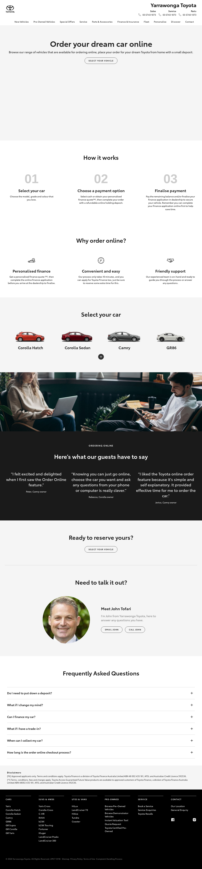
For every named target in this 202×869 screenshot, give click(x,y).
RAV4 (42, 817)
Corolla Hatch (13, 809)
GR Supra (11, 825)
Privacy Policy (76, 858)
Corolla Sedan (13, 813)
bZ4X (41, 821)
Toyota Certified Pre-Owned (116, 829)
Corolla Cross (46, 809)
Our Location (178, 806)
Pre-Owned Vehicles (44, 21)
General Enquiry (179, 809)
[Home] (8, 21)
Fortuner (43, 829)
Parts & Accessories (102, 21)
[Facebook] (173, 820)
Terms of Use (89, 858)
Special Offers (67, 21)
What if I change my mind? (98, 705)
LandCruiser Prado (48, 836)
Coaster (76, 821)
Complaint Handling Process (109, 858)
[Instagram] (194, 820)
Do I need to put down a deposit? (98, 693)
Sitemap (65, 858)
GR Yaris (10, 833)
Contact (189, 21)
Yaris (8, 806)
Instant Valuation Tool (116, 820)
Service (83, 21)
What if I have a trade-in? (98, 729)
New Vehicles (22, 21)
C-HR (42, 813)
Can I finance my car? (98, 717)
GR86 (9, 821)
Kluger (42, 833)
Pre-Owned (112, 799)
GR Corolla (11, 829)
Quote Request (113, 824)
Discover (175, 21)
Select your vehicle (101, 60)
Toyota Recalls (145, 813)
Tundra (75, 817)
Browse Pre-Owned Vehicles (115, 808)
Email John (112, 629)
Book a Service (145, 806)
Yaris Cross (44, 806)
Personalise (160, 21)
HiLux (75, 806)
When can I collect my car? (98, 740)
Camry (9, 817)
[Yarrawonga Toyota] (10, 9)
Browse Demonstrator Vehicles (116, 814)
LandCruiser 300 (47, 840)
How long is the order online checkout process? (98, 752)
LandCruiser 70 (80, 809)
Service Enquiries (147, 809)
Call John (135, 629)
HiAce (75, 813)
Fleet (146, 21)
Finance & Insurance (128, 21)
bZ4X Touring (46, 825)
